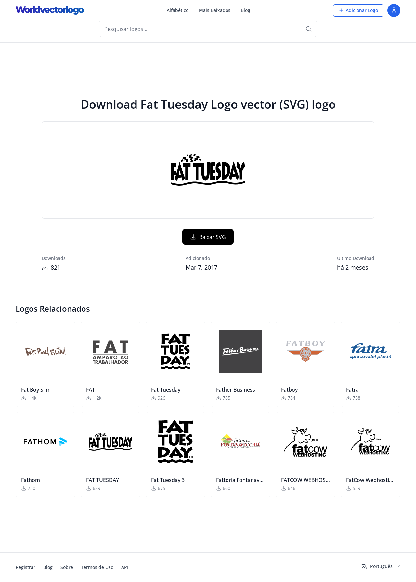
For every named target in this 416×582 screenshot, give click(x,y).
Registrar (25, 567)
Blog (245, 10)
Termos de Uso (97, 567)
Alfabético (177, 10)
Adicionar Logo (358, 10)
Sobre (66, 567)
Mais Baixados (214, 10)
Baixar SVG (208, 236)
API (124, 567)
